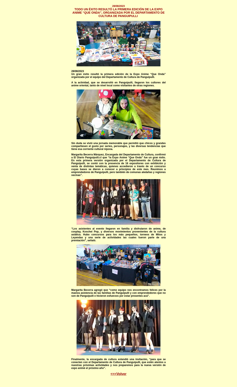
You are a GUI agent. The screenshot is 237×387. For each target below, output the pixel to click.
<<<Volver (118, 374)
